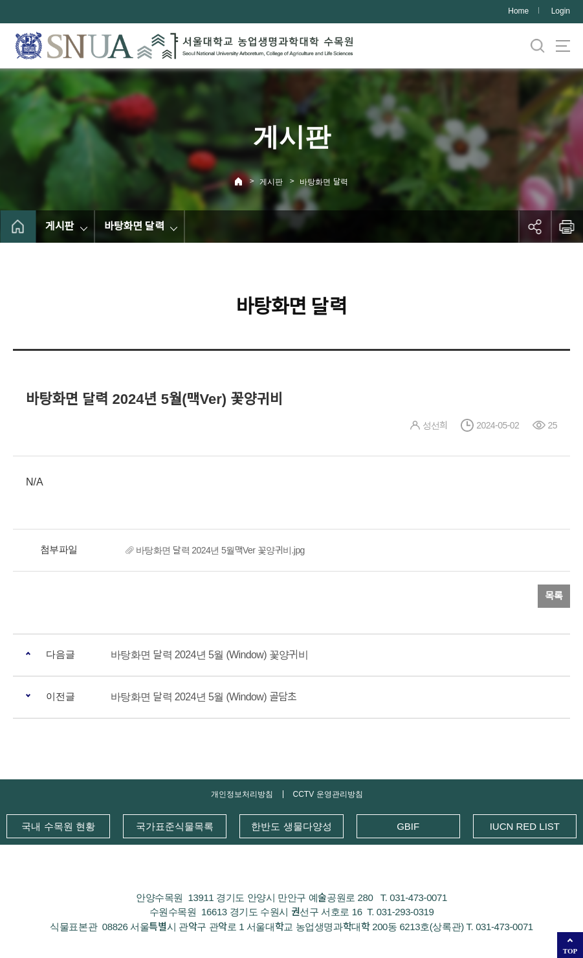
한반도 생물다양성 (291, 826)
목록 (554, 595)
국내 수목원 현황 (57, 826)
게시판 (271, 181)
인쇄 (567, 226)
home (18, 226)
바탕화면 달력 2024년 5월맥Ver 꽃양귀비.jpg (220, 550)
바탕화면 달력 (323, 181)
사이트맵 (563, 46)
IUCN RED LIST (525, 826)
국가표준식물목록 (175, 826)
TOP (570, 951)
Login (560, 11)
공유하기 (534, 226)
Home (518, 11)
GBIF (408, 826)
